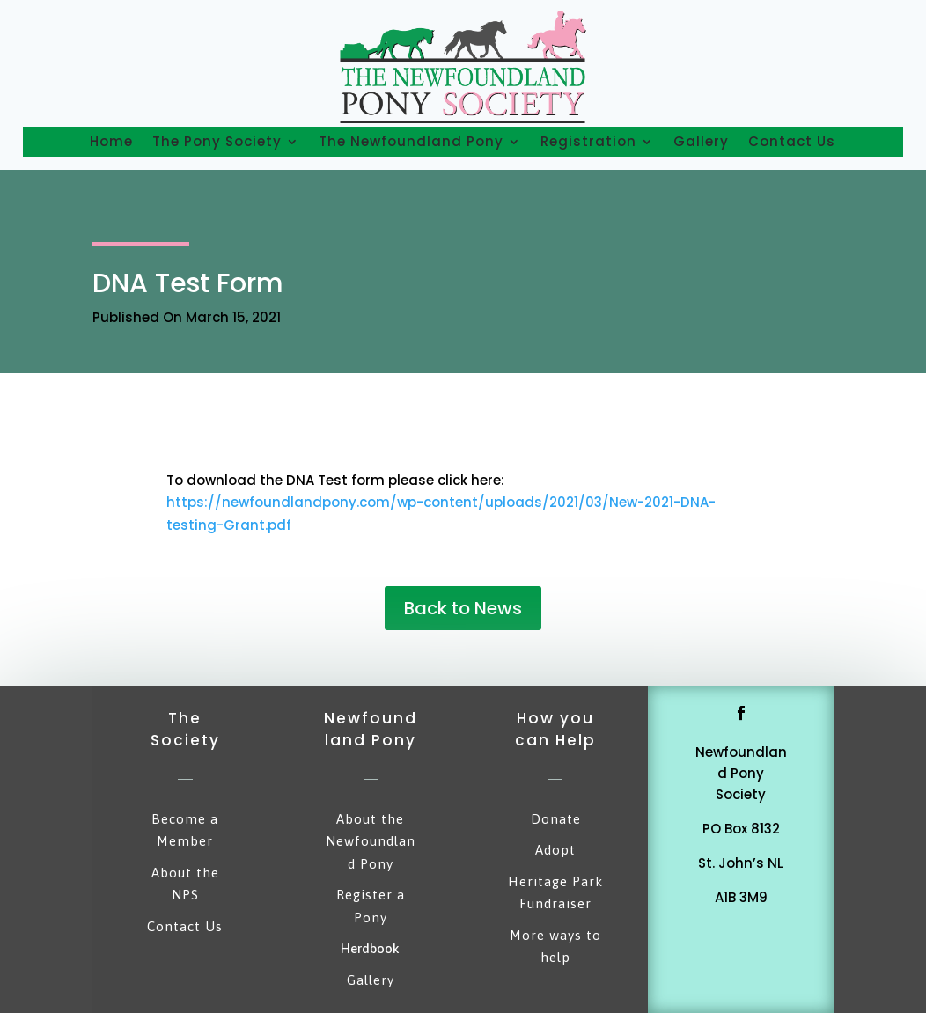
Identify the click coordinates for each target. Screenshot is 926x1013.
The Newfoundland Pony (411, 141)
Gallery (701, 141)
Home (111, 141)
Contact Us (791, 141)
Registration (588, 141)
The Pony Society (217, 141)
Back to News (463, 608)
